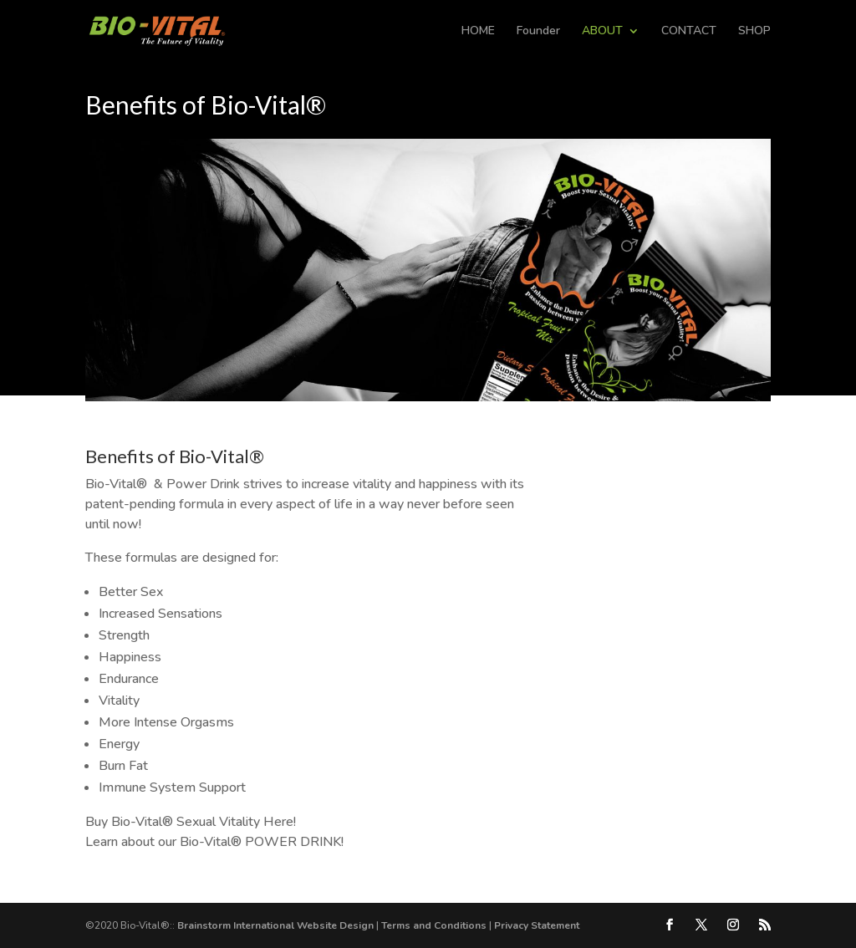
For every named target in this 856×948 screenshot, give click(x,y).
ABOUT (602, 31)
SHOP (754, 31)
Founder (538, 31)
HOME (478, 31)
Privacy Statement (536, 925)
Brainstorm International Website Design (275, 925)
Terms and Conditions (434, 925)
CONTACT (688, 31)
